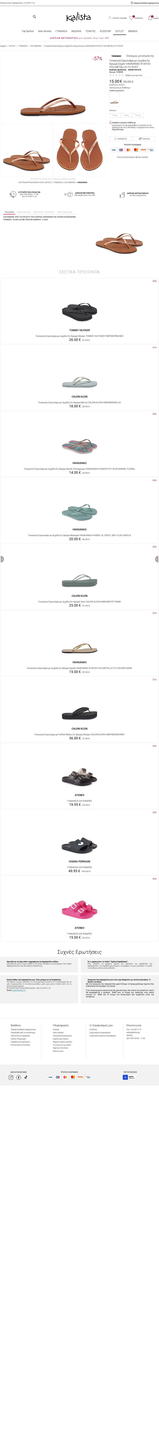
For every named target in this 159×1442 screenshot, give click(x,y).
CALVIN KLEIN (79, 396)
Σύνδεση (116, 18)
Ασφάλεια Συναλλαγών (20, 1042)
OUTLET (119, 31)
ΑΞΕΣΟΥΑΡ (105, 31)
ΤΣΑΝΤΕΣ (90, 31)
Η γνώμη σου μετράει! (62, 1045)
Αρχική (3, 46)
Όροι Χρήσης (142, 157)
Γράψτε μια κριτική (133, 75)
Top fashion (28, 31)
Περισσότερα (117, 129)
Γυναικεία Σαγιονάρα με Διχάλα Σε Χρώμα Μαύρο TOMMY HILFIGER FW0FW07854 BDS (79, 336)
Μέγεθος (112, 110)
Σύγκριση (144, 138)
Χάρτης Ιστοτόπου (60, 1048)
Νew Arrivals (44, 31)
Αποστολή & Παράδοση (20, 1036)
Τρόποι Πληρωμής (18, 1039)
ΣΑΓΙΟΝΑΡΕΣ (35, 46)
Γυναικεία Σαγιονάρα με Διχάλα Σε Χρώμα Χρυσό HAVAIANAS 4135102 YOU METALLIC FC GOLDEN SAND (79, 668)
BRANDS (132, 31)
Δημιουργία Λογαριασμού (100, 1032)
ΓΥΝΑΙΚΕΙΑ (61, 31)
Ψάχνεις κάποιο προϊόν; (62, 1042)
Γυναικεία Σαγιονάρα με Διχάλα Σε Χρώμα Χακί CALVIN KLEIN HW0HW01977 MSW (79, 601)
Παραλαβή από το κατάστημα (23, 1032)
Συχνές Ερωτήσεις (60, 1039)
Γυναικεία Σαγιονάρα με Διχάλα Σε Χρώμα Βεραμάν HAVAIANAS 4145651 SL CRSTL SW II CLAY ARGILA (79, 535)
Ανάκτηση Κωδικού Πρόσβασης (103, 1036)
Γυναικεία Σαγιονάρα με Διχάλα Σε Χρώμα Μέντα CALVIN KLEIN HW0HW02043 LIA (79, 402)
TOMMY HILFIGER (79, 330)
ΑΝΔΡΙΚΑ (76, 31)
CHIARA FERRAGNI (79, 861)
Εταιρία (56, 1029)
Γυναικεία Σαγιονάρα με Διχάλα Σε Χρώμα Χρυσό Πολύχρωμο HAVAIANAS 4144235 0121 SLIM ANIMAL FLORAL (79, 469)
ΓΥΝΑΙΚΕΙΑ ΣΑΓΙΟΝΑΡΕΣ (79, 801)
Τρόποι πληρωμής (64, 212)
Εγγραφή (123, 18)
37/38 (114, 115)
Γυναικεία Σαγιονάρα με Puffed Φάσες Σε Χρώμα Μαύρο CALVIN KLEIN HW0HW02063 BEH (79, 734)
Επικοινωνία (58, 1051)
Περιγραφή (9, 212)
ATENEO (79, 795)
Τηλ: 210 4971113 (133, 1029)
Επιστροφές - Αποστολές (44, 212)
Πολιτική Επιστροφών (126, 157)
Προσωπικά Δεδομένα (62, 1036)
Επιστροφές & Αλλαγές (20, 1045)
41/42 (137, 115)
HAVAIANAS (82, 182)
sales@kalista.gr (19, 990)
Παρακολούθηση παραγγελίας (146, 3)
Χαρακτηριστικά (24, 212)
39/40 (126, 115)
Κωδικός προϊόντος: (118, 70)
